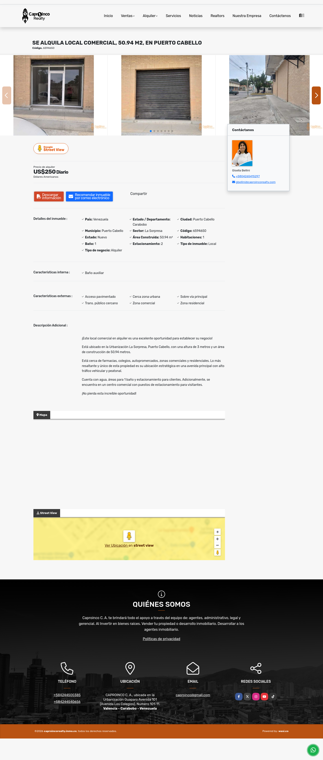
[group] (53, 95)
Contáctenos (280, 16)
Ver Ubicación (117, 545)
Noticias (196, 16)
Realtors (218, 16)
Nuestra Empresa (247, 16)
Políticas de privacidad (161, 639)
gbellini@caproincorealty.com (255, 182)
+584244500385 (67, 695)
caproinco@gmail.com (193, 695)
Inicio (108, 16)
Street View (51, 148)
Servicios (173, 16)
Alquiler (149, 16)
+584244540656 (67, 702)
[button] (151, 131)
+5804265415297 (248, 176)
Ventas (126, 16)
